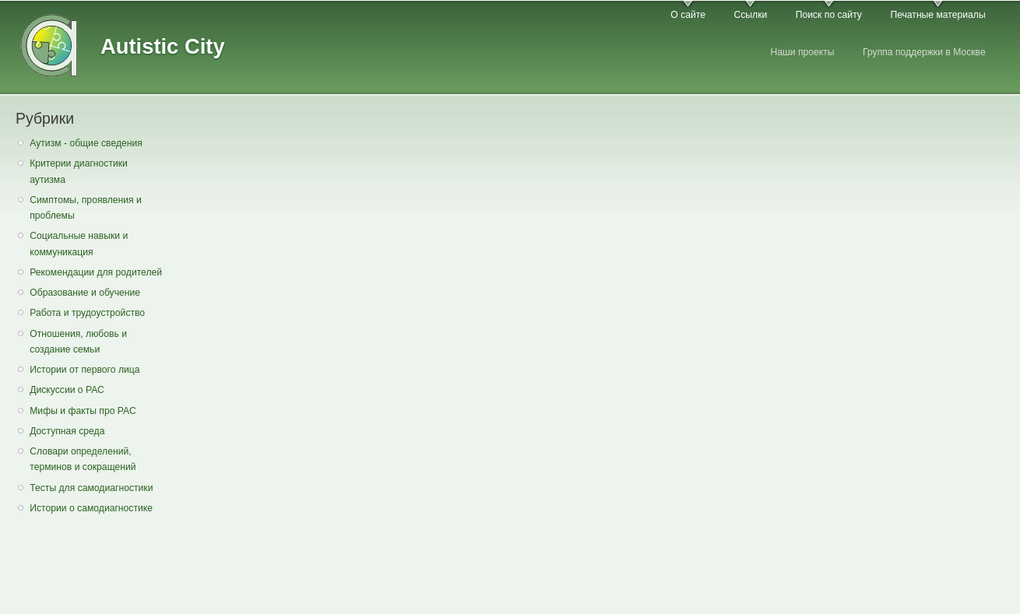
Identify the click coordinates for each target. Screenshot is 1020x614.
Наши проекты (802, 52)
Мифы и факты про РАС (83, 410)
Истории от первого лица (84, 369)
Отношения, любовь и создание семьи (78, 342)
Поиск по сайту (829, 14)
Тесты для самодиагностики (91, 487)
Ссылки (750, 14)
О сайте (687, 14)
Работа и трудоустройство (87, 312)
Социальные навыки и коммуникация (79, 244)
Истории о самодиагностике (91, 508)
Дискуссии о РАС (67, 389)
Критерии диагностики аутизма (79, 171)
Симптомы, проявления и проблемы (86, 208)
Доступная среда (67, 431)
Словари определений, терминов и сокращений (82, 459)
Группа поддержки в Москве (924, 52)
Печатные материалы (937, 14)
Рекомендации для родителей (96, 272)
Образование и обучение (85, 292)
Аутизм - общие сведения (86, 143)
